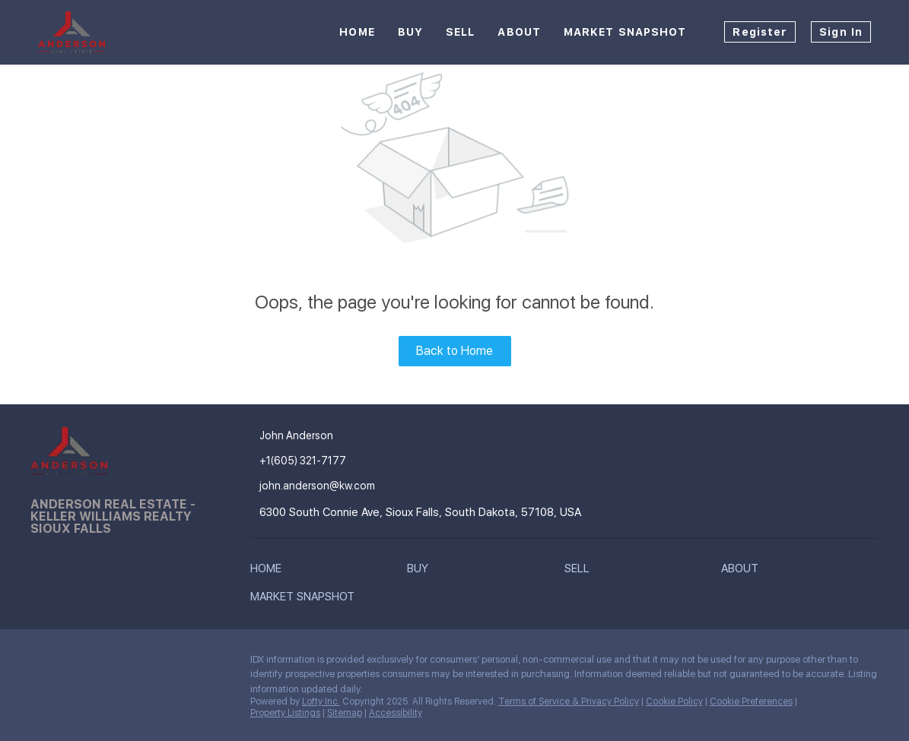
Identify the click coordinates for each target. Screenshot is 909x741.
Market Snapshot (625, 32)
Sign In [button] (841, 32)
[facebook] (41, 663)
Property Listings (285, 713)
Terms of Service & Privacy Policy (568, 701)
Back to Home (454, 351)
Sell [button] (460, 32)
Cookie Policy (674, 701)
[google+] (133, 663)
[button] (269, 571)
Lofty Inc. (321, 701)
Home (356, 32)
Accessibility (395, 713)
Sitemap (344, 713)
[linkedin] (72, 663)
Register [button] (760, 32)
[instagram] (102, 663)
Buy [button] (410, 32)
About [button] (519, 32)
